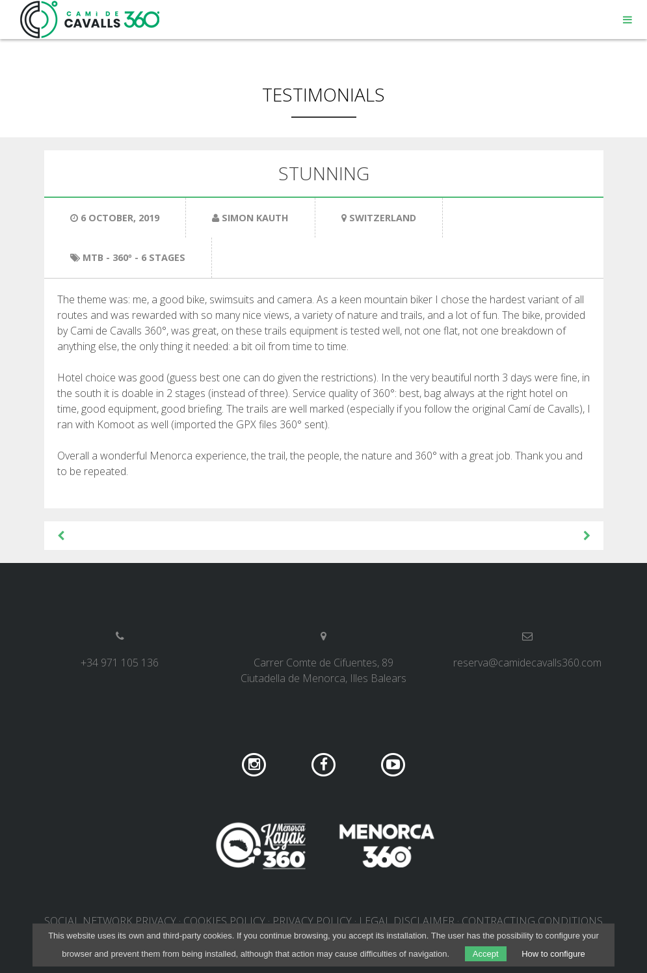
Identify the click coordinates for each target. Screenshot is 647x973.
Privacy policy (312, 921)
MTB (93, 257)
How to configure (553, 954)
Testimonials (323, 94)
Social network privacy (110, 921)
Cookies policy (224, 921)
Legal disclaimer (407, 921)
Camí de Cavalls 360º (90, 19)
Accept (486, 954)
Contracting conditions (532, 921)
